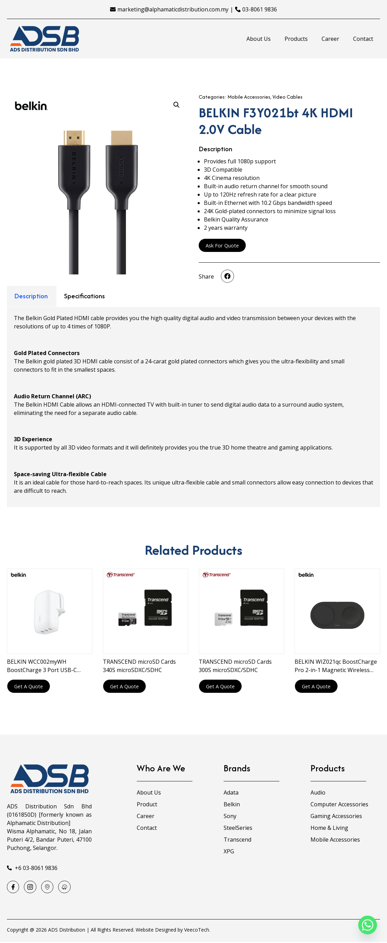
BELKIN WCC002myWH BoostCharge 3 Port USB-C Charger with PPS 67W (42, 666)
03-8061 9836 (259, 9)
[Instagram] (31, 887)
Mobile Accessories (248, 96)
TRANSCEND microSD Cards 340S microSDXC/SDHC (139, 666)
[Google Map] (49, 887)
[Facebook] (13, 887)
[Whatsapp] (367, 925)
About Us (258, 39)
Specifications (84, 296)
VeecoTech (196, 930)
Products (296, 39)
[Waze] (67, 887)
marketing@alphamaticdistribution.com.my (172, 9)
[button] (227, 276)
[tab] (31, 296)
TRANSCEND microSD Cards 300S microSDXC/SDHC (235, 666)
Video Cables (287, 96)
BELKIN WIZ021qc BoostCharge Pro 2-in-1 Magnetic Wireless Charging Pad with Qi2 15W (336, 666)
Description (31, 296)
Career (330, 39)
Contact (363, 39)
